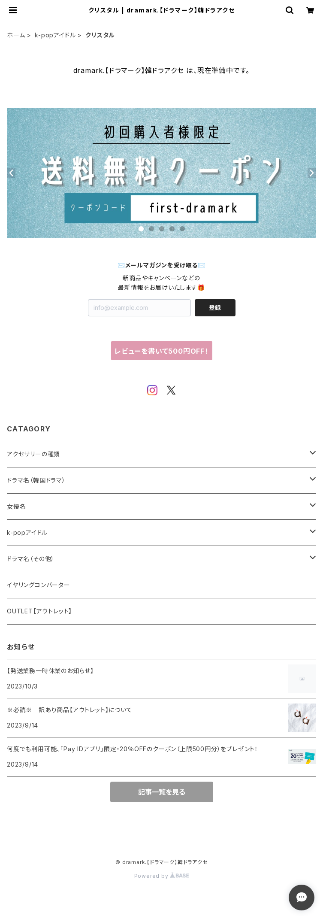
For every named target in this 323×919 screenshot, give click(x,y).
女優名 (16, 506)
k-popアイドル (55, 35)
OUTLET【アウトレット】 (39, 611)
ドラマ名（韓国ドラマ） (36, 480)
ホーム (16, 35)
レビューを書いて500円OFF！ (161, 351)
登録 (215, 307)
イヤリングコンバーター (38, 584)
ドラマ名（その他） (30, 558)
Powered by (161, 876)
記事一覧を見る (161, 792)
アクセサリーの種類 (33, 454)
